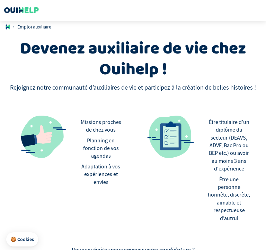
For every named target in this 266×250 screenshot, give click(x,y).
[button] (22, 239)
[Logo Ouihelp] (21, 10)
